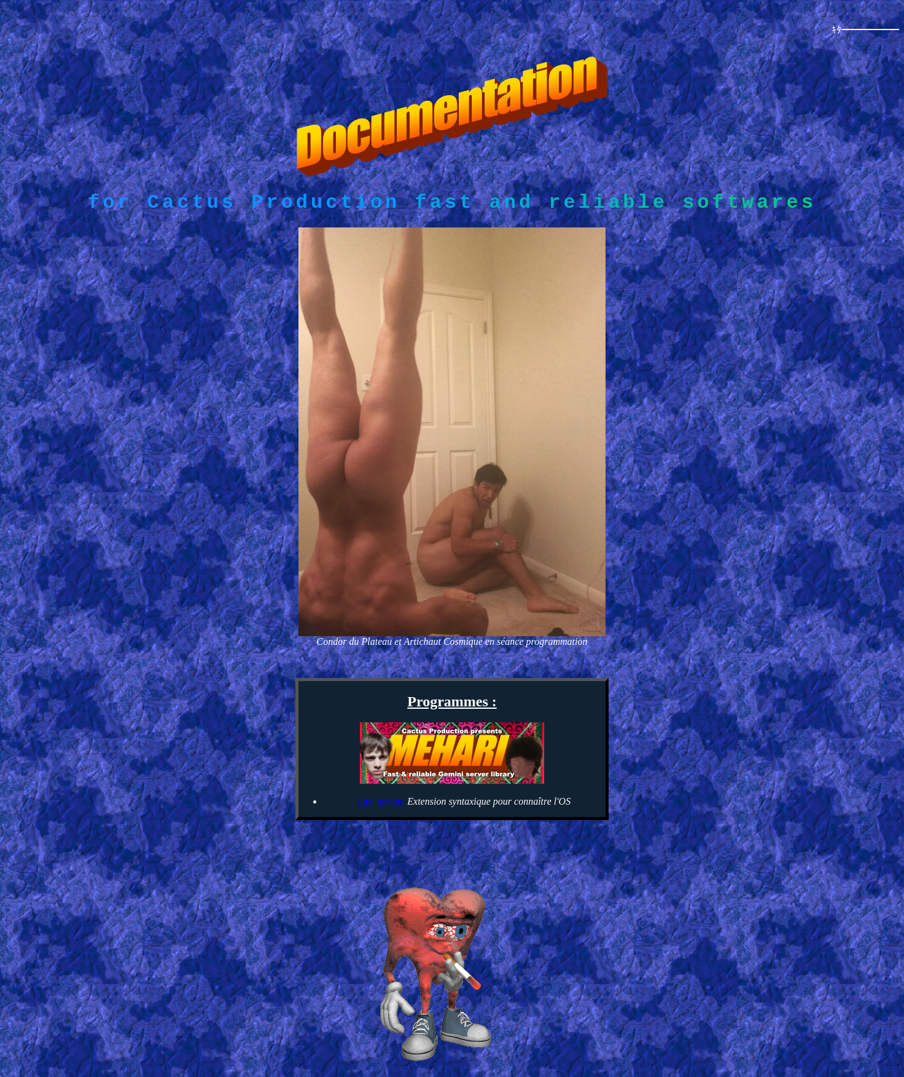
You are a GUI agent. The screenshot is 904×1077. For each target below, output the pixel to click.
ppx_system (381, 805)
